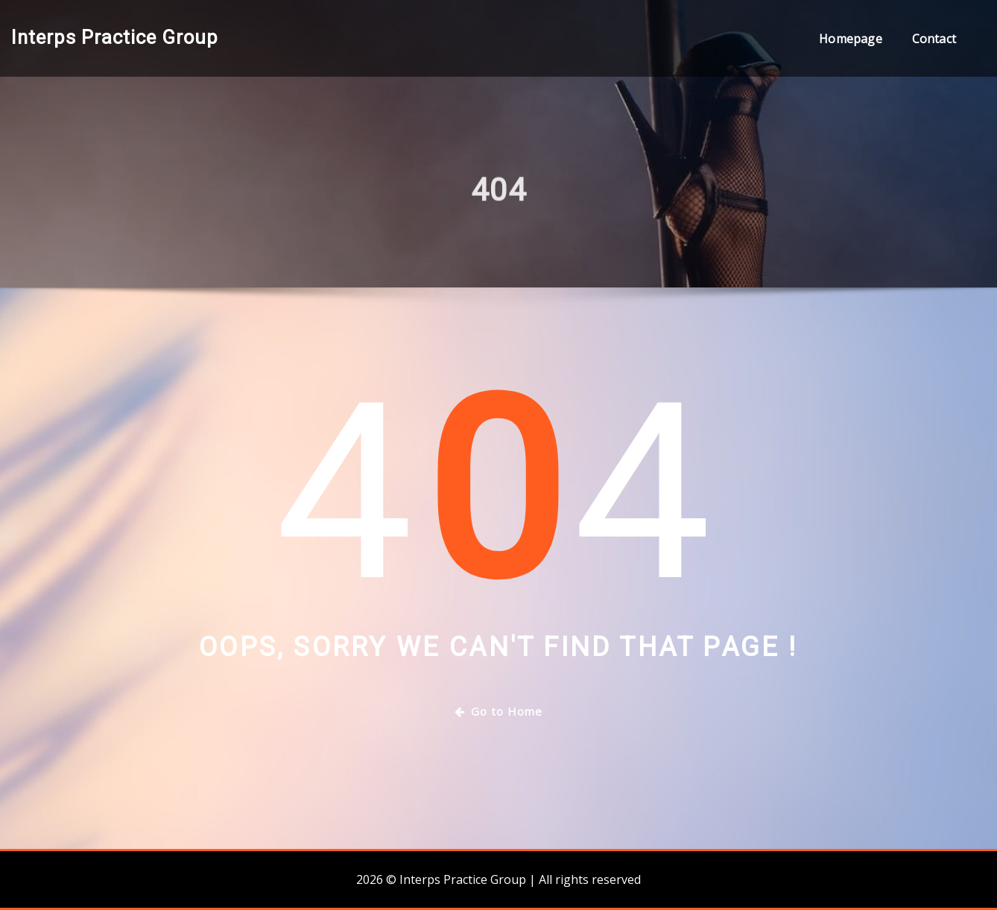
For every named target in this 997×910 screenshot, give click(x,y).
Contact (934, 39)
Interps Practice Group (114, 37)
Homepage (850, 39)
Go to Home (498, 711)
